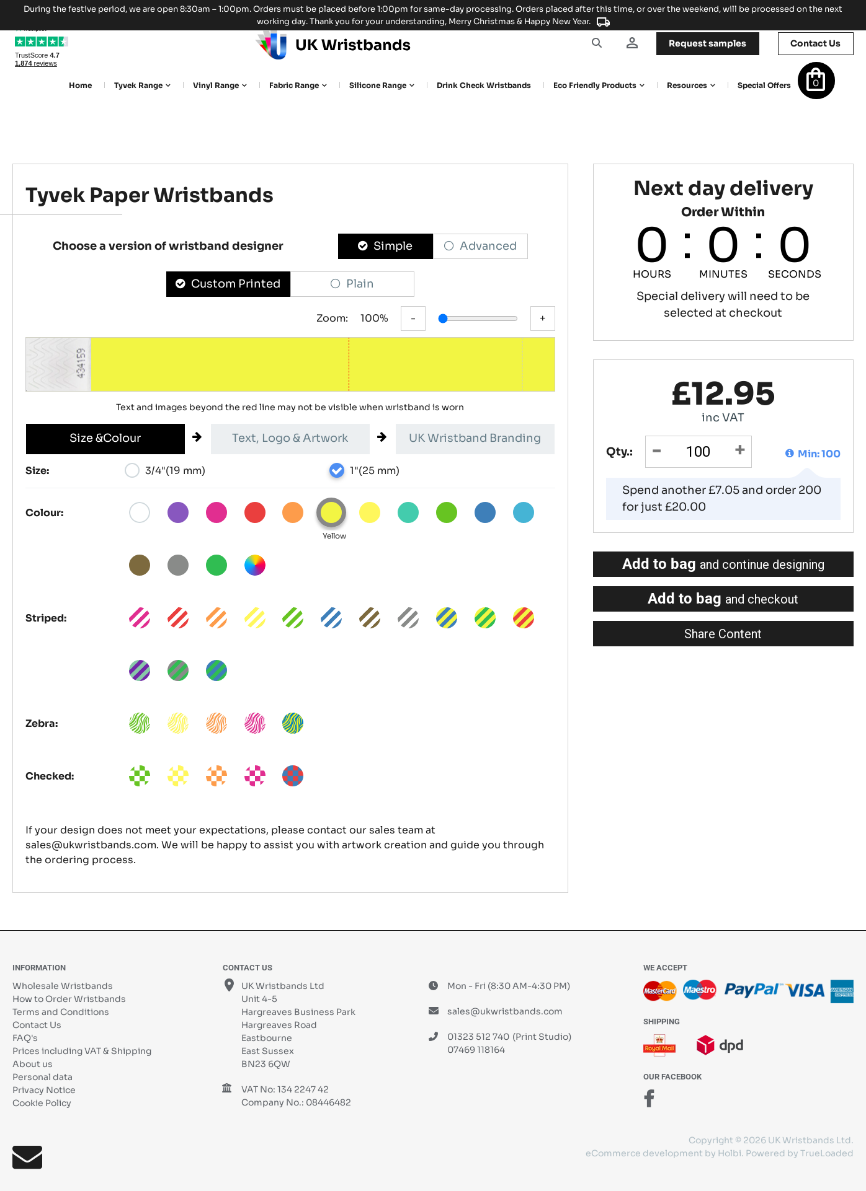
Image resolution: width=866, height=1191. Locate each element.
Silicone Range (377, 85)
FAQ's (25, 1038)
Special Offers (764, 85)
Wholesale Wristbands (62, 985)
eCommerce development (644, 1153)
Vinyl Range (216, 85)
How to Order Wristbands (69, 998)
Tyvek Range (138, 85)
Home (80, 85)
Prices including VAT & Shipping (81, 1051)
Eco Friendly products (594, 85)
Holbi (729, 1153)
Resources (687, 85)
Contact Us (36, 1025)
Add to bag (723, 564)
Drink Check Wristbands (484, 85)
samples (707, 43)
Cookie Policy (41, 1103)
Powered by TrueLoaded (800, 1153)
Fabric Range (294, 85)
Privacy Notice (44, 1090)
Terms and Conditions (60, 1011)
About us (32, 1064)
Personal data (42, 1077)
